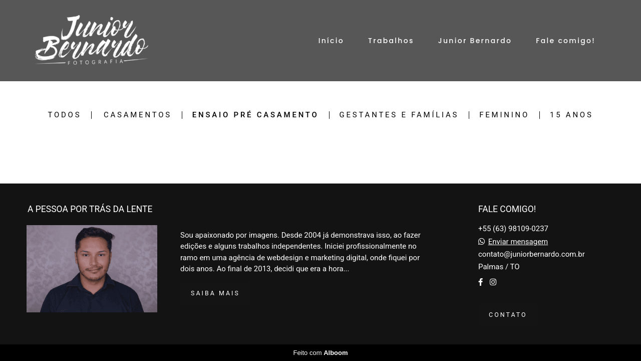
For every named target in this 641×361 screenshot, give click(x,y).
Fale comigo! (565, 41)
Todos (64, 115)
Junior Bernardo (475, 41)
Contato (508, 314)
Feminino (504, 115)
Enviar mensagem (518, 242)
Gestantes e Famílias (399, 115)
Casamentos (138, 115)
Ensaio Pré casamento (255, 115)
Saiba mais (215, 293)
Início (331, 41)
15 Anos (571, 115)
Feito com (320, 352)
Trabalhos (391, 41)
